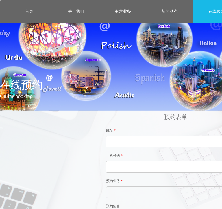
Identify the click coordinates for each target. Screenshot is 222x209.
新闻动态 (170, 11)
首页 (29, 11)
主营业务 (123, 11)
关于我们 (76, 11)
